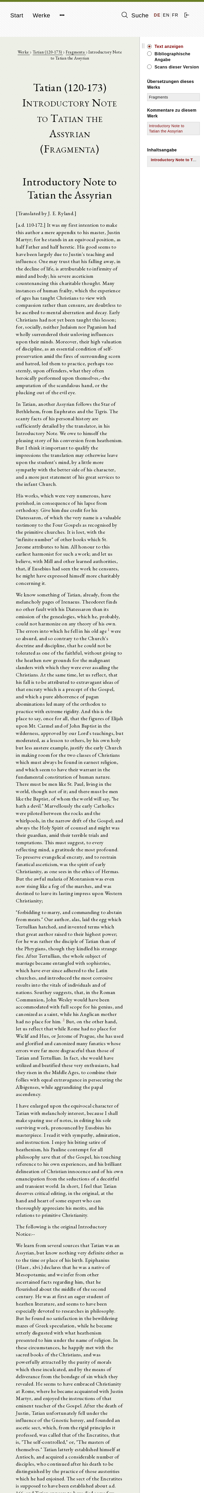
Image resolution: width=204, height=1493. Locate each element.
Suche (135, 15)
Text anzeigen (180, 46)
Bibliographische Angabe (183, 57)
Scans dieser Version (180, 70)
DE (157, 15)
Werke (41, 15)
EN (166, 15)
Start (16, 15)
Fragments (170, 103)
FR (175, 15)
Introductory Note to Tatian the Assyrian (173, 137)
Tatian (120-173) (51, 53)
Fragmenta (79, 53)
